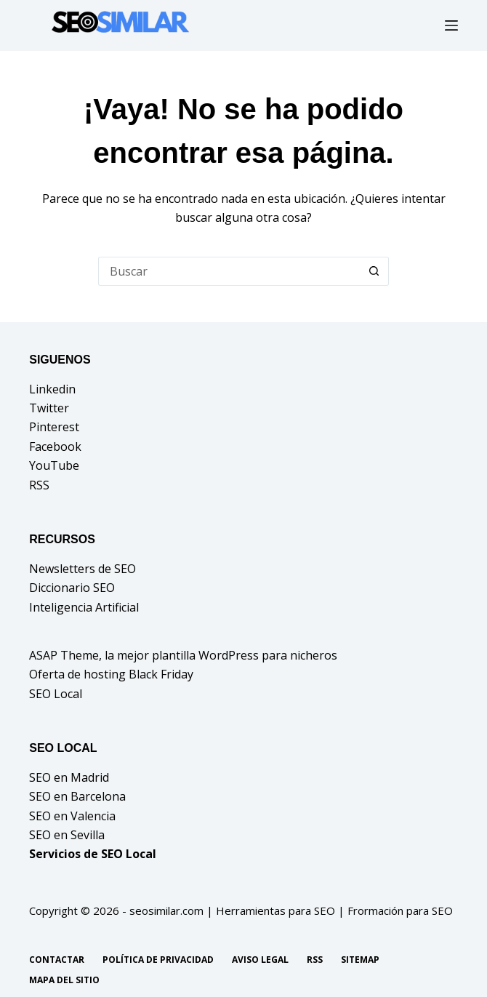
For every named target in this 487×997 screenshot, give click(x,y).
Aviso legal (260, 960)
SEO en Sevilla (67, 835)
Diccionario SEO (72, 588)
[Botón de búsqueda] (374, 271)
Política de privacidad (158, 960)
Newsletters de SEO (82, 569)
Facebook (55, 447)
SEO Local (55, 694)
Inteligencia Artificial (84, 607)
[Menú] (451, 25)
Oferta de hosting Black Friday (111, 674)
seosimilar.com (166, 910)
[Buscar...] (229, 271)
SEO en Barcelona (77, 796)
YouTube (54, 465)
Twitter (49, 408)
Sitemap (360, 960)
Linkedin (52, 389)
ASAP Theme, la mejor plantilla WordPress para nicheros (183, 655)
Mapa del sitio (64, 980)
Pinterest (54, 427)
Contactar (56, 960)
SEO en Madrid (69, 777)
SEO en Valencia (72, 816)
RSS (39, 485)
